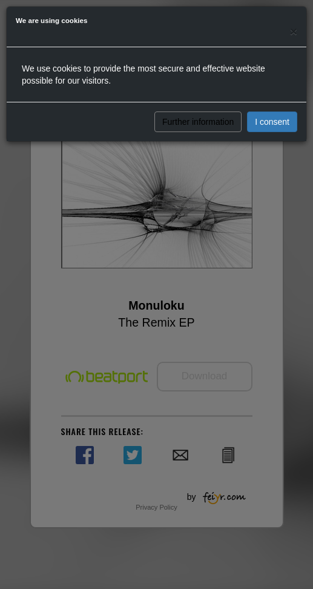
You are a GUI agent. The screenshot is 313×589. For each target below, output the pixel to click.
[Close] (293, 31)
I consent (272, 122)
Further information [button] (198, 122)
